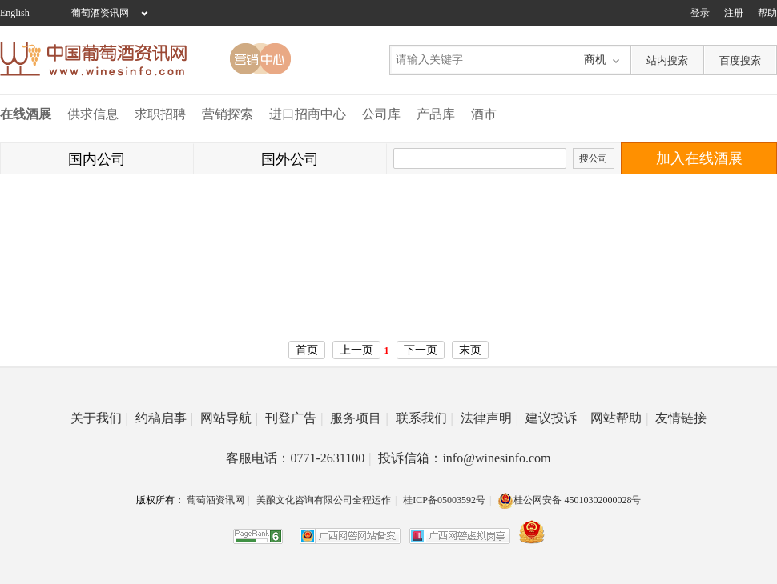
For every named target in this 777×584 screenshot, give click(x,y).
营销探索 (227, 114)
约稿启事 (164, 418)
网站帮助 (619, 418)
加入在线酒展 (699, 158)
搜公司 (593, 158)
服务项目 (359, 418)
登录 (700, 12)
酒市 (484, 114)
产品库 (436, 114)
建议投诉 (554, 418)
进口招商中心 (307, 114)
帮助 (767, 12)
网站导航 (229, 418)
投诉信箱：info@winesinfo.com (464, 458)
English (15, 12)
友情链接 (681, 418)
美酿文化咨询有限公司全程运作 (323, 500)
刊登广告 (294, 418)
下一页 (420, 350)
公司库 (381, 114)
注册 (733, 12)
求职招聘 (160, 114)
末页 (470, 350)
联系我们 (424, 418)
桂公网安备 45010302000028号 (569, 500)
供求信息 (93, 114)
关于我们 (99, 418)
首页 (307, 350)
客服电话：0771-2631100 (298, 458)
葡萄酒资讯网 (100, 12)
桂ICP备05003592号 (444, 500)
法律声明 (489, 418)
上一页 (356, 350)
